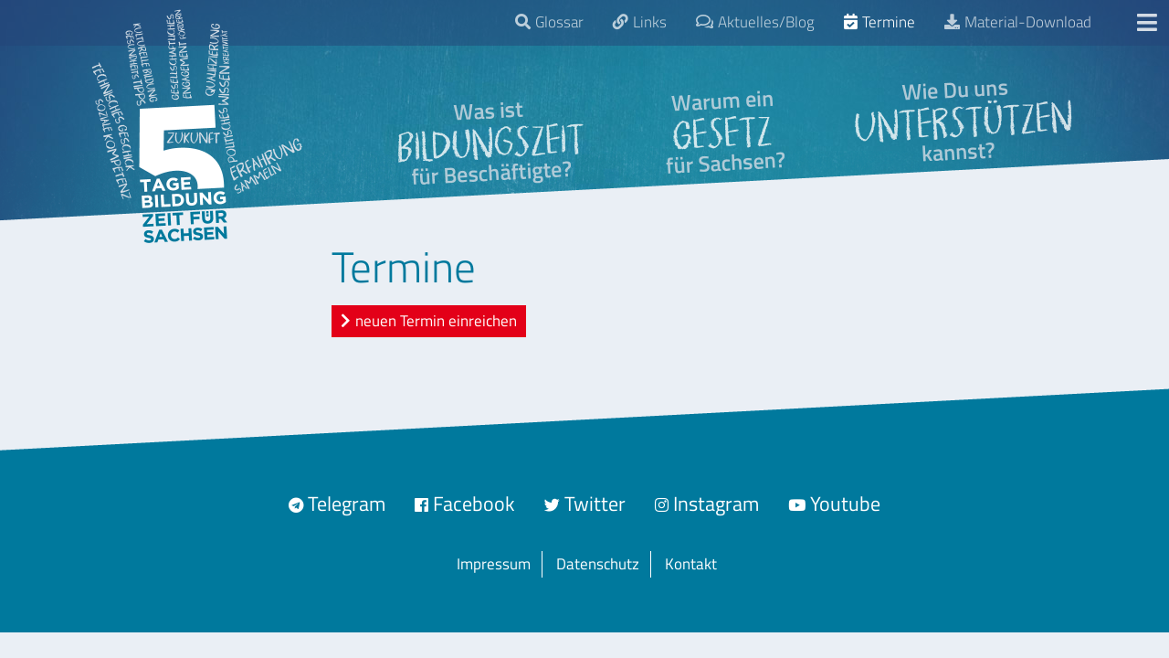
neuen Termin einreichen (436, 321)
